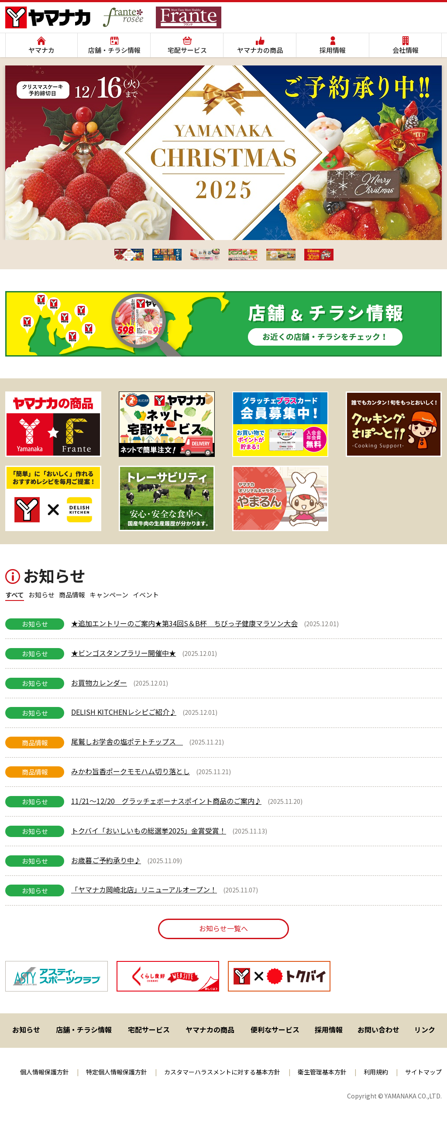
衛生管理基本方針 (322, 1071)
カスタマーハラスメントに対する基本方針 (222, 1071)
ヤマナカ (41, 50)
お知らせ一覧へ (223, 928)
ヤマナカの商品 (260, 50)
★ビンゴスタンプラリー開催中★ (123, 653)
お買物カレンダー (99, 682)
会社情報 (405, 50)
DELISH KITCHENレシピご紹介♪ (123, 712)
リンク (424, 1029)
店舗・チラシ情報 (114, 50)
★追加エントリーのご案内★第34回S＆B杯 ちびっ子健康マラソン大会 (184, 623)
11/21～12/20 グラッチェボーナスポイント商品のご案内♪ (166, 801)
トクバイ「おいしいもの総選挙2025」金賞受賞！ (148, 830)
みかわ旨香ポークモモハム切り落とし (130, 771)
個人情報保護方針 (44, 1071)
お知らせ (26, 1029)
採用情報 (333, 50)
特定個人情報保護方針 (116, 1071)
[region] (223, 976)
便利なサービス (275, 1029)
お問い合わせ (378, 1029)
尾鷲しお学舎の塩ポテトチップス (127, 741)
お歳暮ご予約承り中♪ (106, 860)
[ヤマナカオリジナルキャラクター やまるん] (280, 498)
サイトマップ (423, 1071)
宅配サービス (187, 50)
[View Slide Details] (53, 424)
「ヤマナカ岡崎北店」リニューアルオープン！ (144, 889)
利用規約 (376, 1071)
